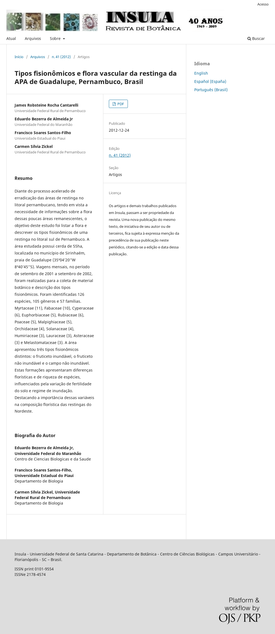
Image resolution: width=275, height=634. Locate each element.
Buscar (256, 38)
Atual (11, 38)
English (201, 73)
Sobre (56, 38)
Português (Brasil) (211, 89)
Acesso (263, 4)
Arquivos (33, 38)
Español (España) (210, 81)
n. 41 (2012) (61, 56)
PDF (120, 103)
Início (19, 56)
